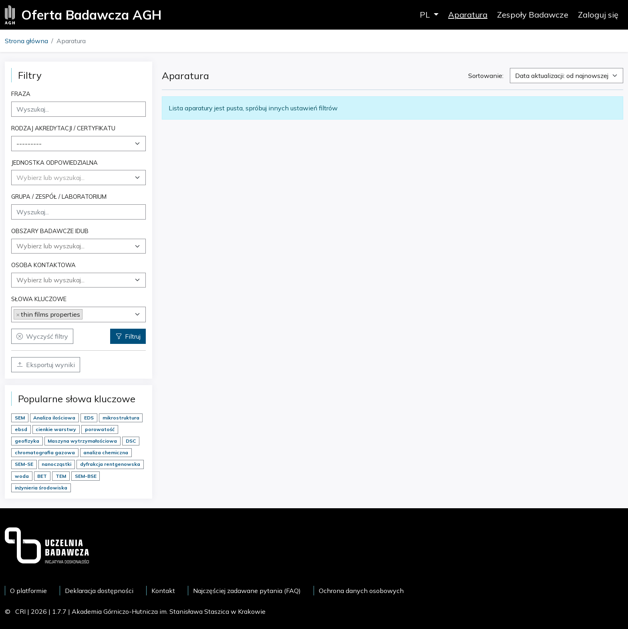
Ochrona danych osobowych (361, 591)
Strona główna (26, 41)
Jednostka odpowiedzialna (54, 162)
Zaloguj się (598, 15)
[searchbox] (78, 246)
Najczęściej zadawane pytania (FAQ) (247, 591)
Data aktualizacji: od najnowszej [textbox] (561, 76)
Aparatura (467, 15)
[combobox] (78, 143)
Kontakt (163, 591)
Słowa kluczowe (38, 299)
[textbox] (50, 177)
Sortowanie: (485, 76)
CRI (20, 611)
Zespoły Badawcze (532, 15)
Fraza (20, 94)
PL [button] (426, 15)
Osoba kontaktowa (43, 265)
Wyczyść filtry (42, 336)
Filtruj (128, 336)
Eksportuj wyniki (45, 365)
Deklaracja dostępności (99, 591)
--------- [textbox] (29, 144)
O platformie (28, 591)
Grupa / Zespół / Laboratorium (59, 196)
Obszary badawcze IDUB (50, 231)
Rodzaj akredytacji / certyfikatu (63, 128)
